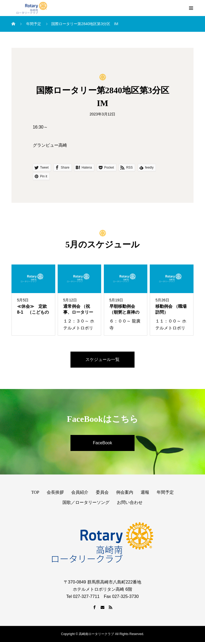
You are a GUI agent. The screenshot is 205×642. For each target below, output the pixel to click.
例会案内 (124, 492)
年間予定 (165, 492)
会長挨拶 (55, 492)
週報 (145, 492)
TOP (35, 492)
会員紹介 (79, 492)
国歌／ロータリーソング (85, 502)
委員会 (102, 492)
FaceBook (102, 443)
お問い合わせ (130, 502)
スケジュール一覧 (102, 359)
